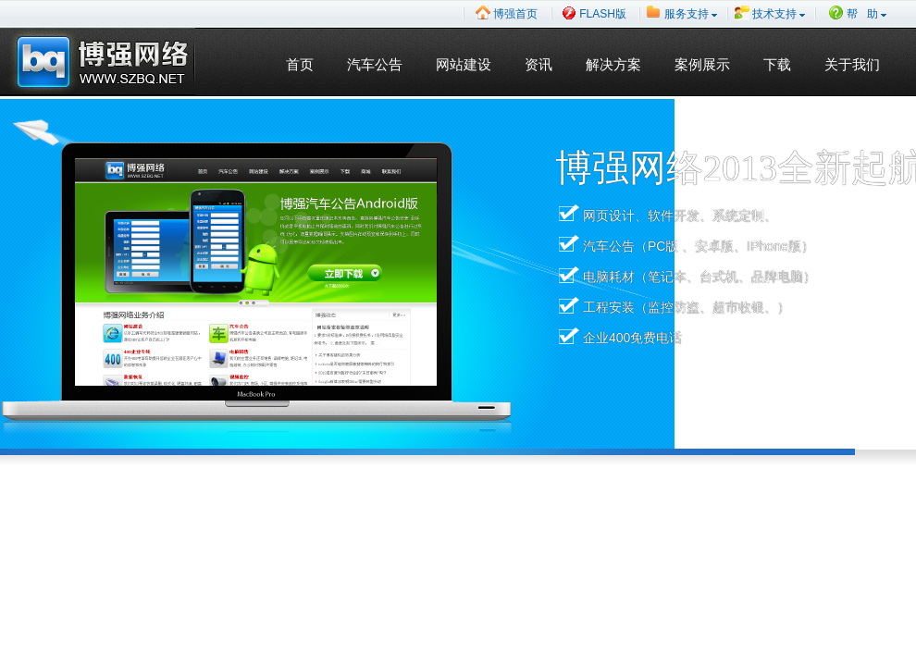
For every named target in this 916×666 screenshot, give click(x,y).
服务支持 (682, 13)
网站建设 (463, 64)
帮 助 (857, 13)
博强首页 (507, 13)
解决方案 (613, 64)
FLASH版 (594, 13)
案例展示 (702, 64)
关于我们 (852, 64)
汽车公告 (374, 64)
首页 (300, 64)
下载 (777, 64)
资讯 (538, 64)
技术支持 (770, 13)
